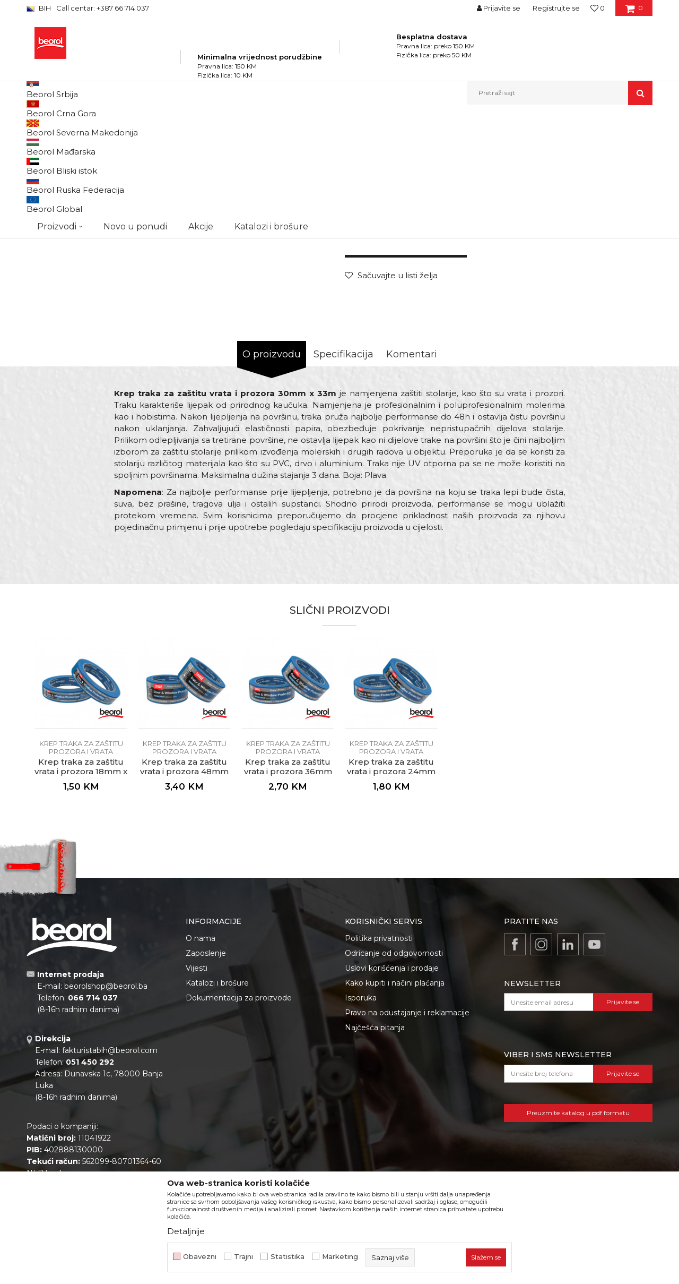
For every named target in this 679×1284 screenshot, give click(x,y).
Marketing (340, 1257)
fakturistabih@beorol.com (110, 1171)
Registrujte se (556, 8)
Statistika (287, 1257)
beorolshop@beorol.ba (105, 1107)
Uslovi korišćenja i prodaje (392, 1089)
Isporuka (361, 1119)
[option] (66, 202)
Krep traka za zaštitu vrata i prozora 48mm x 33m (184, 892)
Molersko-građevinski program (201, 128)
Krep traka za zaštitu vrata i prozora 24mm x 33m (391, 892)
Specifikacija (343, 475)
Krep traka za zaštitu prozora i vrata (337, 128)
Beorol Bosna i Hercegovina (68, 128)
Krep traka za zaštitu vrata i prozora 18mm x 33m (80, 892)
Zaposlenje (206, 1074)
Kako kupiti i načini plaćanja (395, 1104)
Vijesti (196, 1089)
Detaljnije (186, 1231)
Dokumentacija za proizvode (239, 1119)
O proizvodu (271, 475)
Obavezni (199, 1257)
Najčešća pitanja (375, 1148)
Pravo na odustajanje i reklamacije (407, 1134)
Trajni (243, 1257)
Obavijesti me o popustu (609, 331)
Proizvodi (131, 128)
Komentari (411, 475)
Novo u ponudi (135, 93)
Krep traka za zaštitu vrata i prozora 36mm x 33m (288, 892)
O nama (200, 1059)
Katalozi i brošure (217, 1104)
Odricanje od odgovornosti (394, 1074)
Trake (264, 128)
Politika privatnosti (379, 1059)
